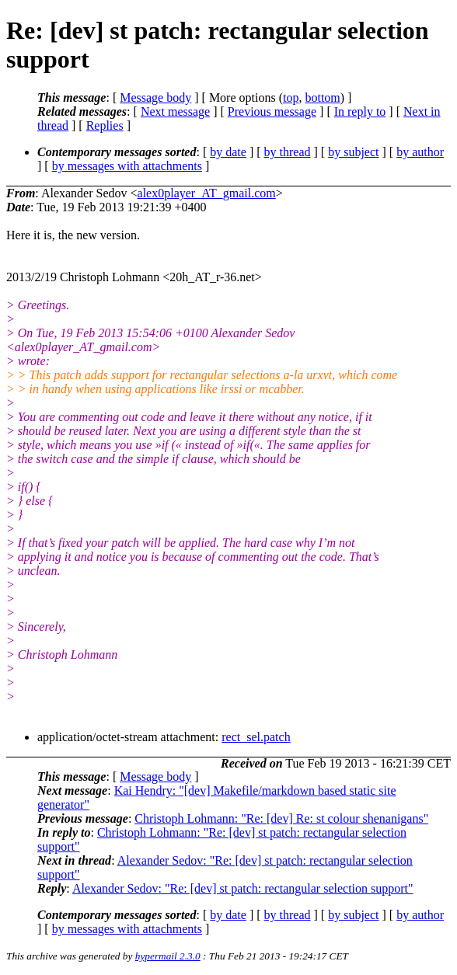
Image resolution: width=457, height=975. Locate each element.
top (290, 97)
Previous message (272, 111)
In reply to (360, 111)
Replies (105, 125)
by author (420, 151)
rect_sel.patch (256, 736)
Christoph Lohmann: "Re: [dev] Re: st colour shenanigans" (281, 818)
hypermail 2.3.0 (168, 956)
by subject (353, 151)
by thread (287, 151)
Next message (175, 111)
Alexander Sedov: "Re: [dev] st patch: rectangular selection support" (242, 888)
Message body (155, 97)
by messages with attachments (127, 165)
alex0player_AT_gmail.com (207, 193)
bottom (322, 97)
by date (228, 151)
